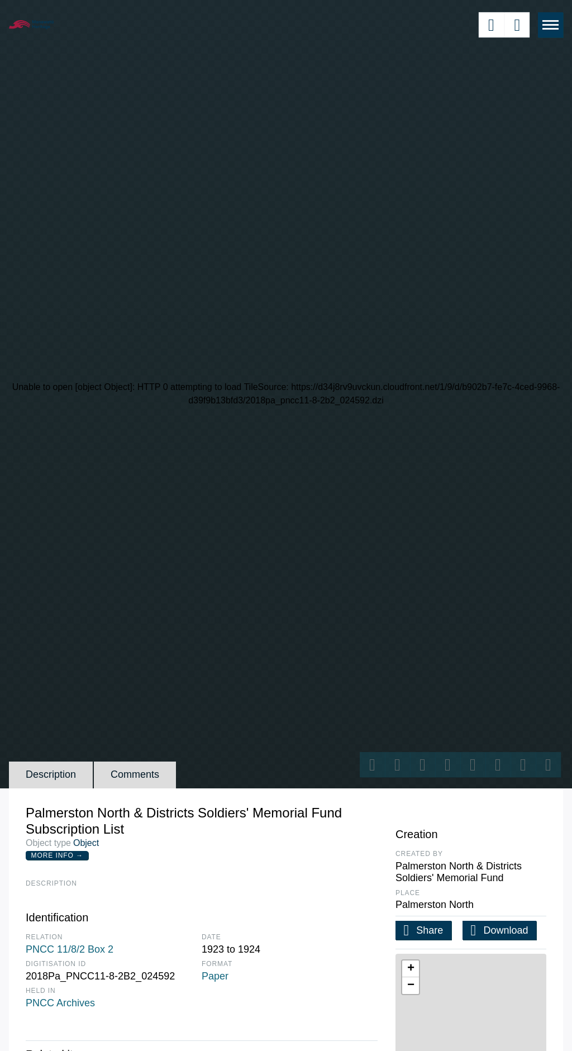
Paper (215, 976)
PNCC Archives (60, 1003)
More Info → (57, 855)
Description (51, 774)
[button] (410, 968)
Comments (135, 774)
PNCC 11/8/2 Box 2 (69, 949)
